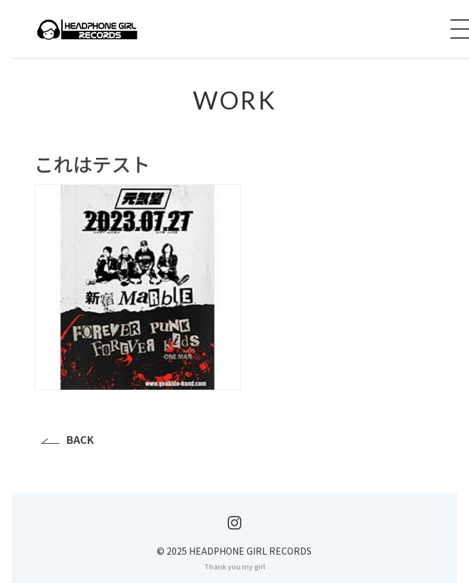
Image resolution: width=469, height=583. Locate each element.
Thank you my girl (234, 566)
